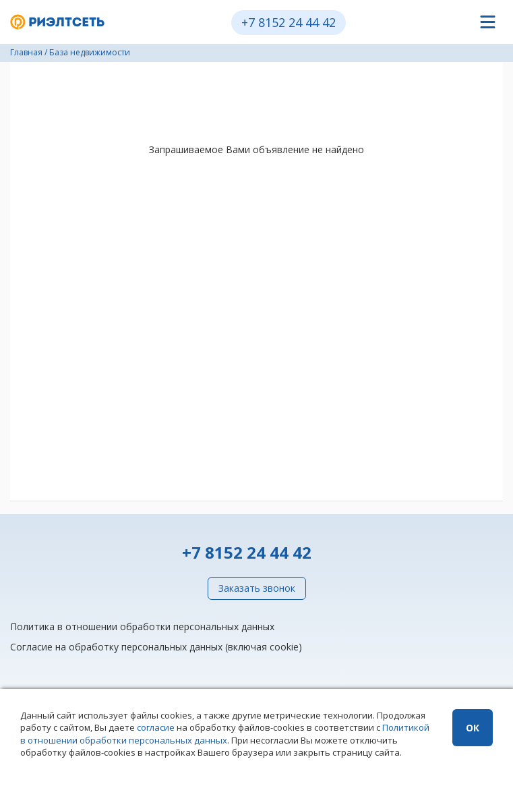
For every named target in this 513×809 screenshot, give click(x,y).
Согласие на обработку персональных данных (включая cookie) (156, 646)
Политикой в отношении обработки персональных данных (224, 733)
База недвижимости (89, 52)
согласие (156, 727)
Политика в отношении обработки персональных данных (142, 626)
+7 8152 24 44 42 (288, 22)
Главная (26, 52)
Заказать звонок (256, 588)
